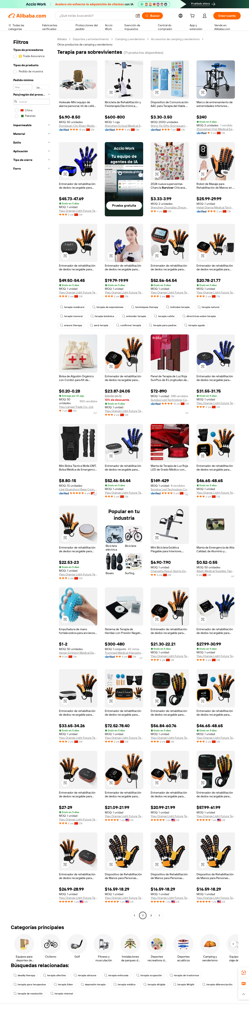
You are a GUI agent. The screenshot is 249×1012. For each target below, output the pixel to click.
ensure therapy (71, 325)
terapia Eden (63, 984)
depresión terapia (93, 984)
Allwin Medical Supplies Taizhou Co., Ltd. (216, 571)
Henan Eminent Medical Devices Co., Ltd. (78, 652)
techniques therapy (144, 307)
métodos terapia (178, 307)
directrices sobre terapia (199, 316)
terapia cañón (164, 316)
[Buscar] (152, 15)
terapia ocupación (149, 975)
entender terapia (134, 316)
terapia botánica (102, 316)
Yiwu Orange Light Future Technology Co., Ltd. (78, 210)
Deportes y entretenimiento (91, 39)
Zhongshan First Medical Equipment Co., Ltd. (216, 129)
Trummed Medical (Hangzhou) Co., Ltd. (124, 652)
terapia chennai (61, 993)
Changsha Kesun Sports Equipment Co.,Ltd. (170, 571)
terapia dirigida (154, 984)
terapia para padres (162, 325)
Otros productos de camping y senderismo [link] (84, 44)
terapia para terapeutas (29, 984)
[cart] (193, 16)
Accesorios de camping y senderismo (175, 39)
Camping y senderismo (130, 39)
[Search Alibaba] (95, 15)
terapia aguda (194, 325)
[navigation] (31, 478)
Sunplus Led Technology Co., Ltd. (170, 399)
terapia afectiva (54, 975)
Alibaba (62, 39)
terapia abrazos (85, 975)
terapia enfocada (116, 975)
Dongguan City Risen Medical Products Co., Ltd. (78, 125)
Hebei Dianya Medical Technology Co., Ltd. (216, 207)
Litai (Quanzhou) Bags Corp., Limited (78, 489)
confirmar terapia (128, 325)
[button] (137, 15)
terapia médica (124, 984)
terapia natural (208, 307)
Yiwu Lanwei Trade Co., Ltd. (76, 406)
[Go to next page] (159, 915)
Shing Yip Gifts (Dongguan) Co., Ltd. (170, 125)
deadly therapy (24, 975)
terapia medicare (72, 307)
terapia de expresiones (107, 307)
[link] (243, 972)
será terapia (99, 325)
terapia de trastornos (184, 975)
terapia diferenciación (217, 984)
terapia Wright (183, 984)
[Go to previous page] (134, 915)
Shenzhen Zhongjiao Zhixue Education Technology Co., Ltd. (170, 207)
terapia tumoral (71, 316)
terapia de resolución (28, 993)
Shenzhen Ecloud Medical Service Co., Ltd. (124, 125)
